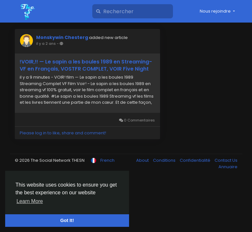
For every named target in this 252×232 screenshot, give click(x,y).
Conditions (164, 160)
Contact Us (226, 160)
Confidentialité (195, 160)
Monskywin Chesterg (62, 37)
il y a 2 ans (46, 43)
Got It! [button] (67, 220)
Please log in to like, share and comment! (63, 133)
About (143, 160)
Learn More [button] (29, 201)
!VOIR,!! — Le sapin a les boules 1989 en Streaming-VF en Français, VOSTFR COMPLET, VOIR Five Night (86, 65)
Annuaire (227, 167)
